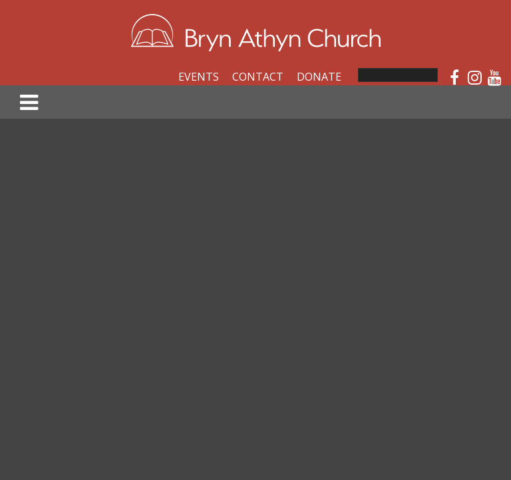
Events (198, 76)
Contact (257, 76)
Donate (319, 76)
